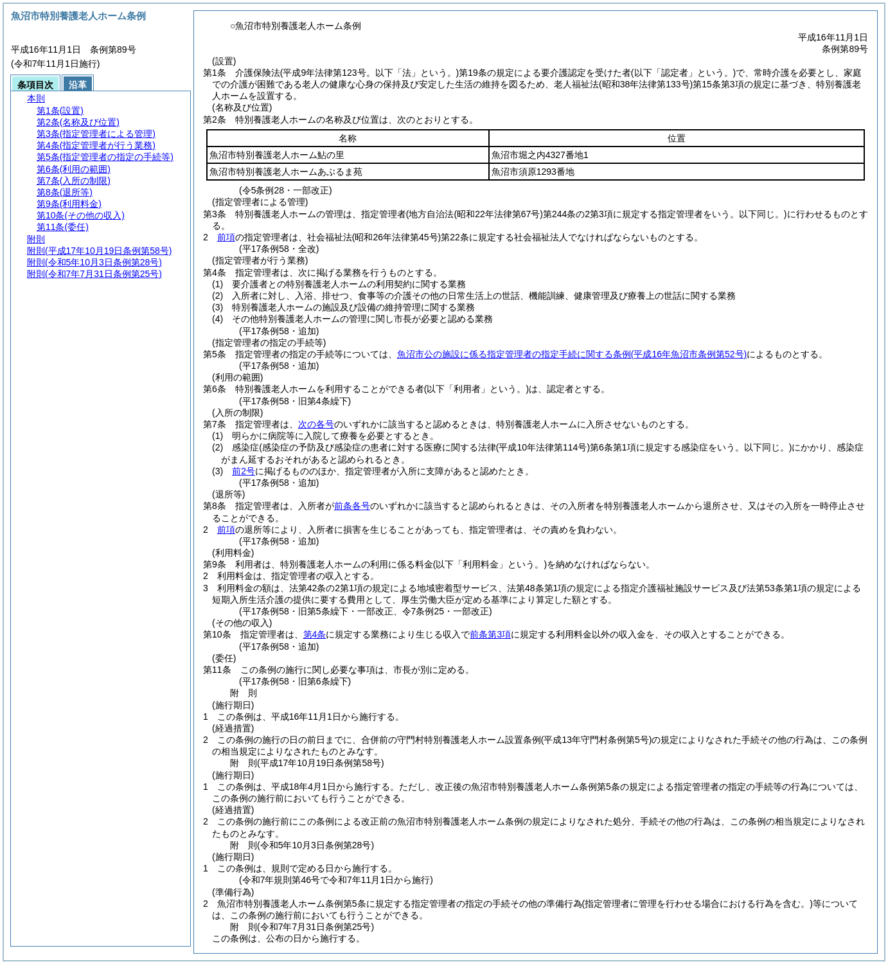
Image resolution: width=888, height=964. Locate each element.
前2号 (243, 471)
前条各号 (352, 506)
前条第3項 (490, 634)
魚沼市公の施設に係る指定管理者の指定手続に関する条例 (572, 354)
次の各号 (316, 424)
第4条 (314, 634)
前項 (226, 237)
